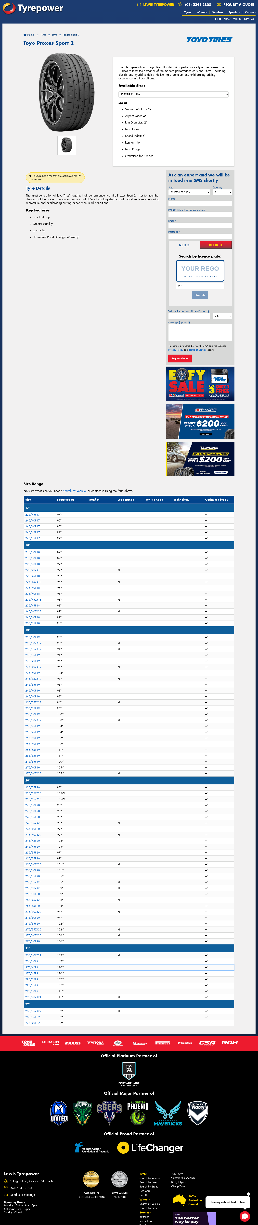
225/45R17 (32, 514)
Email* (172, 221)
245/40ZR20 (33, 835)
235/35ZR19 (33, 649)
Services (217, 12)
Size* (171, 187)
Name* (172, 198)
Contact (250, 12)
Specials (234, 12)
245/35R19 (32, 684)
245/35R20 (32, 817)
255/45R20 (32, 876)
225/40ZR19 (33, 643)
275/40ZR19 (33, 773)
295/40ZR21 (33, 997)
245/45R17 (32, 532)
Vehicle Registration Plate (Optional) (188, 311)
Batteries (144, 1217)
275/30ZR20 (33, 912)
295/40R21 (32, 991)
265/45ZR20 (33, 900)
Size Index (177, 1173)
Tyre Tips (144, 1195)
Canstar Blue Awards (183, 1178)
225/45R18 (32, 576)
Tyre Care (145, 1191)
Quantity (217, 187)
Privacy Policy (175, 349)
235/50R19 (32, 673)
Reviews (249, 18)
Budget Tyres (178, 1182)
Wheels (202, 12)
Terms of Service (197, 349)
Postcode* (174, 232)
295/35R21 (32, 979)
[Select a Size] (173, 94)
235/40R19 (32, 661)
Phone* (186, 209)
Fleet (218, 18)
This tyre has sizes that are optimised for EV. (55, 177)
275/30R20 (32, 917)
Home (29, 35)
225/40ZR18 (33, 570)
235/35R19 (32, 655)
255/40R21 (32, 961)
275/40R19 (32, 767)
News (227, 18)
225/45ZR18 (33, 582)
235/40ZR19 (33, 667)
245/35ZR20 (33, 823)
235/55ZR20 (33, 793)
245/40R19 (32, 690)
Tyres (187, 12)
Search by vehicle (74, 491)
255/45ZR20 (33, 882)
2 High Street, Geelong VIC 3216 (32, 1181)
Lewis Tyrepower (155, 4)
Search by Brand (149, 1186)
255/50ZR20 (33, 888)
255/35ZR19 (33, 702)
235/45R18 (32, 605)
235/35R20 (32, 787)
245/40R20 (32, 829)
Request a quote (235, 4)
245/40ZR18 (33, 611)
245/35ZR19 (33, 679)
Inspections (146, 1221)
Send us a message (22, 1195)
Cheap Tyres (178, 1186)
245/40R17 (32, 520)
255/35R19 (32, 708)
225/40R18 (32, 564)
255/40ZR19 (33, 720)
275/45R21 (33, 967)
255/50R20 (32, 894)
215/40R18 (32, 552)
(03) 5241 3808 (198, 4)
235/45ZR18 (33, 599)
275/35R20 (32, 923)
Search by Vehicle (150, 1178)
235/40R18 (32, 588)
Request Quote (180, 358)
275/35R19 (32, 761)
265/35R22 (32, 1017)
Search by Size (148, 1182)
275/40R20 (32, 941)
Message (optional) (179, 322)
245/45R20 (32, 840)
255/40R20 (32, 870)
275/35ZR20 (33, 929)
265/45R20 (32, 906)
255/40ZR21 (33, 955)
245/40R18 (32, 617)
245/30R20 (32, 805)
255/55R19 (32, 750)
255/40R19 (32, 714)
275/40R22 (32, 1023)
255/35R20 (32, 852)
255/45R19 (32, 726)
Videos (237, 18)
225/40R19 (32, 637)
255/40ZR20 (33, 864)
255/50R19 (32, 738)
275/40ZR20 (33, 935)
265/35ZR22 (33, 1011)
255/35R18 (32, 623)
